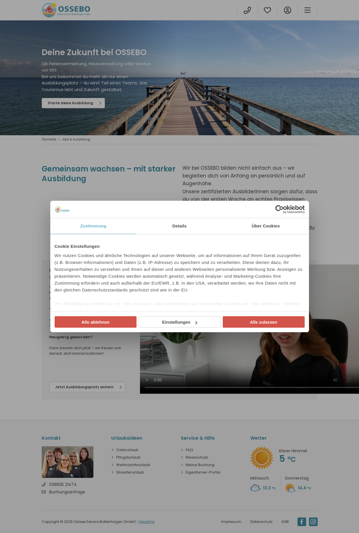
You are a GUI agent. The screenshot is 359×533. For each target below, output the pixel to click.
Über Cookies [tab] (266, 225)
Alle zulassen (263, 322)
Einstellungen (179, 322)
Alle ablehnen (95, 322)
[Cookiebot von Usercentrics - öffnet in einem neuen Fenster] (279, 209)
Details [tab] (179, 225)
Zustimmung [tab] (93, 225)
